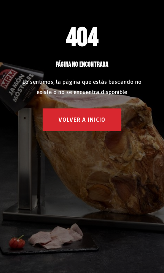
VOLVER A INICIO (82, 119)
